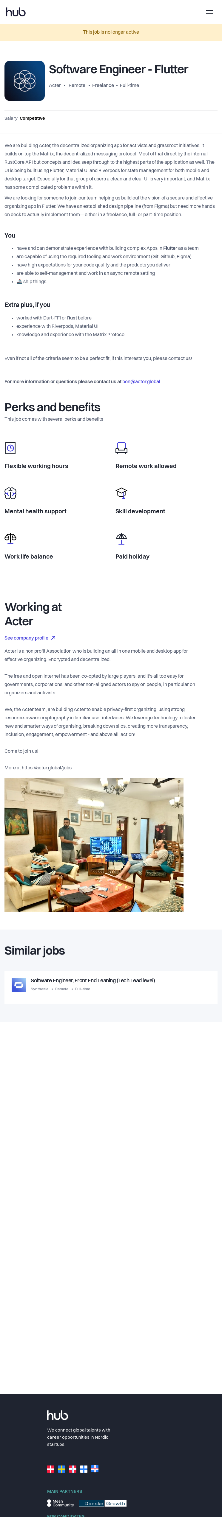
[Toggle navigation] (209, 12)
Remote (77, 85)
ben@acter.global (141, 382)
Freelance (103, 85)
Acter (55, 85)
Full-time (129, 85)
